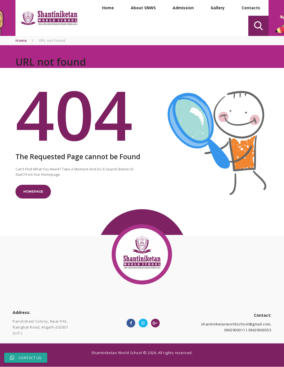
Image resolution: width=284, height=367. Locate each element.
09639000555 (260, 330)
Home (21, 40)
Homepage (33, 192)
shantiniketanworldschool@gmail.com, (236, 324)
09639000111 (235, 330)
